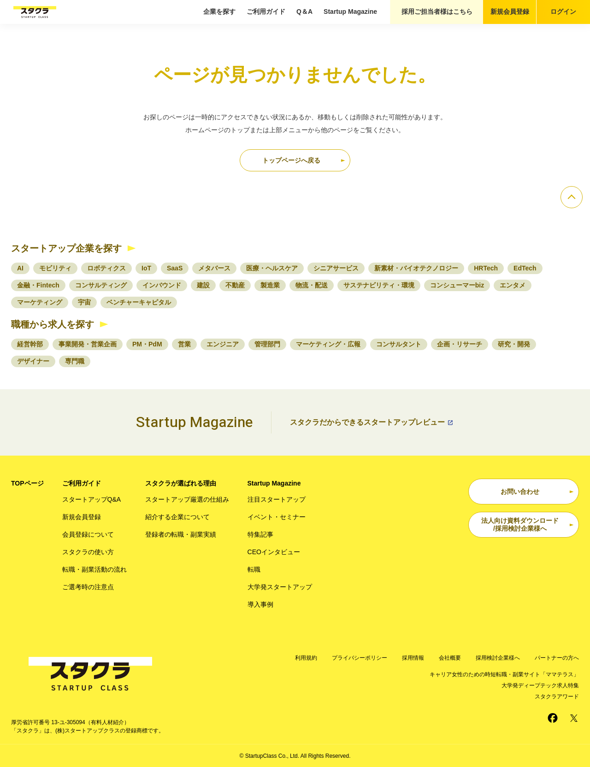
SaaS (175, 268)
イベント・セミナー (277, 517)
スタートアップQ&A (91, 499)
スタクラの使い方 (88, 552)
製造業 (270, 285)
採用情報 (413, 658)
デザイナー (33, 361)
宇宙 (84, 302)
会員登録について (88, 534)
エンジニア (222, 344)
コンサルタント (398, 344)
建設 (203, 285)
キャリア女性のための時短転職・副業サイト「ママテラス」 (504, 674)
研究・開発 (514, 344)
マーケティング (39, 302)
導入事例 (260, 604)
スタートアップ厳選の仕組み (187, 499)
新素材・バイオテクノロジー (416, 268)
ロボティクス (106, 268)
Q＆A (304, 11)
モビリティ (55, 268)
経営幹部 (30, 344)
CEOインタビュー (274, 552)
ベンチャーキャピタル (138, 302)
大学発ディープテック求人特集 (540, 685)
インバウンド (161, 285)
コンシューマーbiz (457, 285)
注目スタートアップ (277, 499)
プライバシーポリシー (359, 658)
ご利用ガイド (266, 11)
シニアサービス (336, 268)
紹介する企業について (177, 517)
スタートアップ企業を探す (66, 248)
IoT (146, 268)
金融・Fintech (38, 285)
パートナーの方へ (557, 658)
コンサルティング (101, 285)
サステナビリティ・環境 (378, 285)
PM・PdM (147, 344)
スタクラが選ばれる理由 (180, 483)
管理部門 (267, 344)
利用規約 (306, 658)
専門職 (74, 361)
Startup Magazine (350, 11)
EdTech (525, 268)
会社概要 (450, 658)
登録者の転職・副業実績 (180, 534)
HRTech (486, 268)
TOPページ (27, 483)
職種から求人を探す (52, 324)
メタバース (214, 268)
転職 (254, 569)
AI (20, 268)
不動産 (235, 285)
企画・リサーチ (459, 344)
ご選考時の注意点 (88, 587)
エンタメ (512, 285)
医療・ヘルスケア (272, 268)
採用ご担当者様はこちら (436, 11)
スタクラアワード (557, 696)
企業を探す (219, 11)
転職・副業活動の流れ (94, 569)
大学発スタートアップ (280, 587)
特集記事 (260, 534)
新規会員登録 (509, 11)
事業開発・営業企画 (88, 344)
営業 (184, 344)
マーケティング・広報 (328, 344)
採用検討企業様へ (498, 658)
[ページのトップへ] (571, 197)
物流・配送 (311, 285)
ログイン (563, 11)
